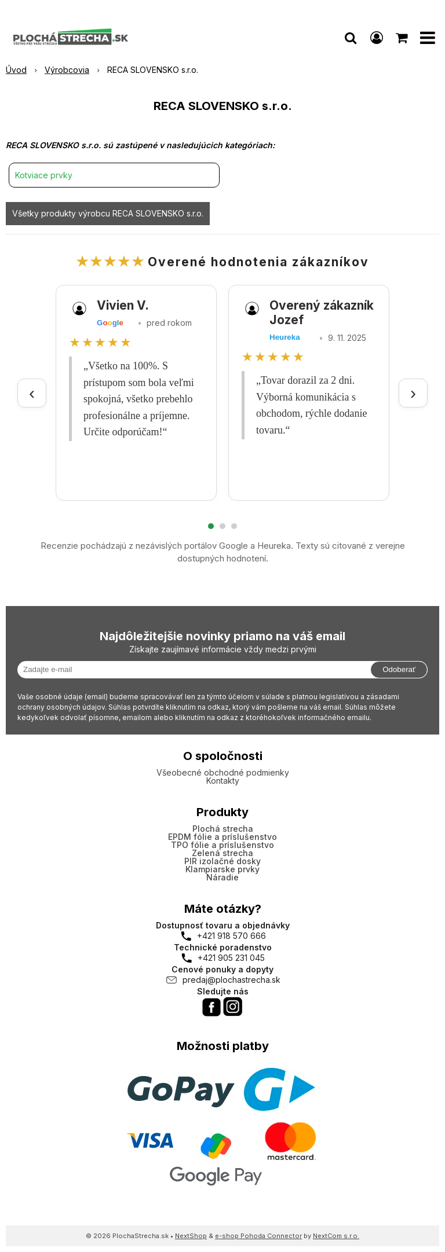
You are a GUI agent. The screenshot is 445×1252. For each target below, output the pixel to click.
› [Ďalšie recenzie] (413, 392)
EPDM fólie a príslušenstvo (222, 837)
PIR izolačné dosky (222, 861)
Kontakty (222, 780)
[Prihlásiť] (376, 37)
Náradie (222, 877)
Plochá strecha (222, 829)
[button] (350, 37)
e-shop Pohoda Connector (258, 1236)
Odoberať (398, 669)
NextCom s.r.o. (336, 1236)
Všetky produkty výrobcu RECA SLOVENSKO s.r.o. (107, 213)
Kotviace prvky (43, 175)
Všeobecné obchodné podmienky (222, 772)
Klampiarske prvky (222, 869)
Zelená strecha (222, 853)
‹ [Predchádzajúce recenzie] (32, 392)
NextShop (191, 1236)
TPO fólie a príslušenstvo (222, 845)
